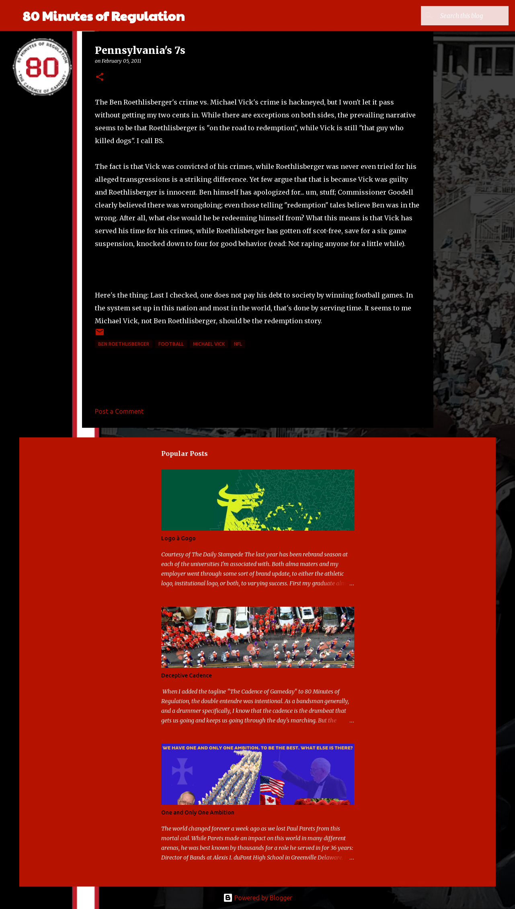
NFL (238, 344)
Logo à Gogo (178, 538)
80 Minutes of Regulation (104, 15)
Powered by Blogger (257, 897)
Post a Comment (119, 411)
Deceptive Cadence (186, 675)
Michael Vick (209, 344)
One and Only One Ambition (197, 812)
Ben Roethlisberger (123, 344)
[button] (100, 77)
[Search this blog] (466, 15)
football (171, 344)
